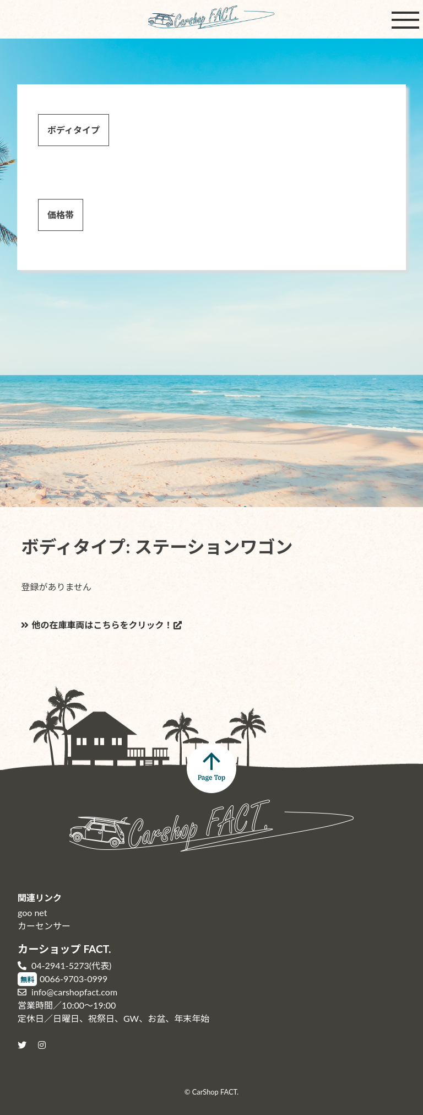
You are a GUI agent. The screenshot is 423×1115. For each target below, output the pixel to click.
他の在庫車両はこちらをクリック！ (96, 625)
